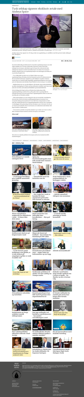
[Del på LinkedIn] (65, 61)
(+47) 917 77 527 (35, 385)
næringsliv (25, 140)
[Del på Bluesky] (71, 61)
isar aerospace (33, 140)
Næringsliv (33, 1)
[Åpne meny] (64, 2)
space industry (64, 140)
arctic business (47, 140)
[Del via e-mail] (67, 61)
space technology (17, 140)
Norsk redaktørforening (51, 366)
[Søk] (59, 2)
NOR (68, 2)
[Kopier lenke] (69, 61)
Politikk (38, 1)
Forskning (43, 1)
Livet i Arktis (49, 1)
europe (40, 140)
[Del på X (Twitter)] (64, 61)
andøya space (55, 140)
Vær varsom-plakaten (29, 366)
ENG (71, 2)
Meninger (55, 1)
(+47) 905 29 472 (57, 385)
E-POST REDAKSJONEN (36, 387)
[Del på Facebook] (62, 61)
